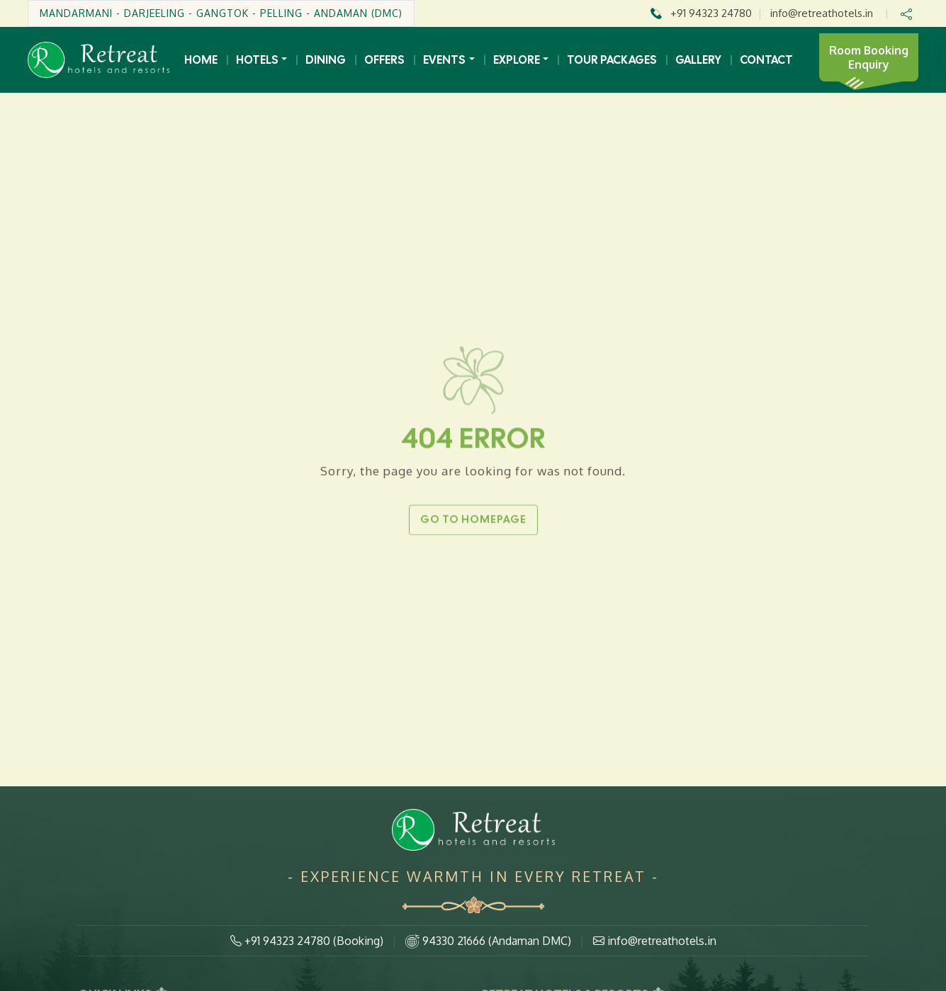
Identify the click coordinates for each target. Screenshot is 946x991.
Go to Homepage (473, 518)
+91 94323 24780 (711, 13)
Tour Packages (612, 59)
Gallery (698, 59)
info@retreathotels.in (821, 13)
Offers (384, 59)
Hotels (257, 59)
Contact (766, 59)
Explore (516, 59)
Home (201, 59)
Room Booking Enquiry (868, 57)
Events (444, 59)
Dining (325, 59)
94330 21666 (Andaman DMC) (488, 941)
